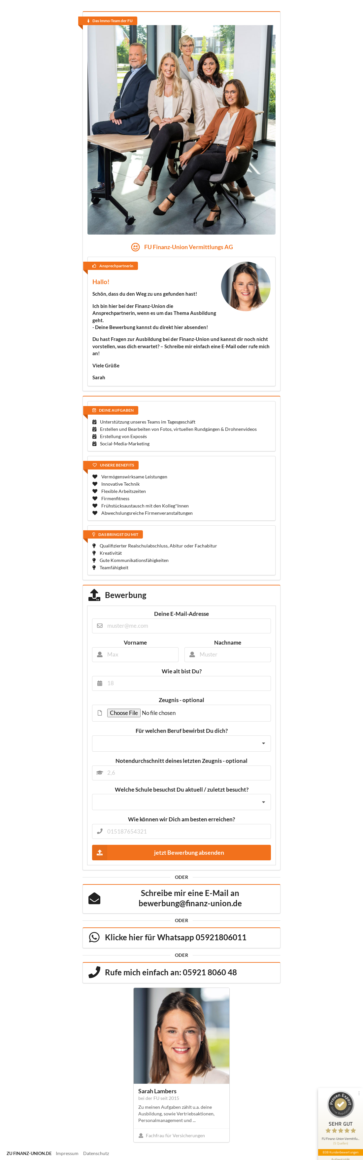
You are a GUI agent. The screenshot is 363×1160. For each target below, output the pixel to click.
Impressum (67, 1153)
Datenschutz (96, 1153)
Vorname (135, 642)
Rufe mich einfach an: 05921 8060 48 (171, 972)
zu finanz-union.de (29, 1153)
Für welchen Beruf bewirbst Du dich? (182, 731)
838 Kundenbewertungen (340, 1152)
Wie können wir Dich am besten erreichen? (181, 819)
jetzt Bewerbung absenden (158, 852)
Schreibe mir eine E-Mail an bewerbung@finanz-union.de (190, 898)
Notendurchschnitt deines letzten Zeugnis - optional (182, 761)
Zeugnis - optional (181, 700)
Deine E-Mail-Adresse (181, 614)
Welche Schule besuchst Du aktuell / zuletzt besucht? (181, 789)
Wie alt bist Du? (182, 671)
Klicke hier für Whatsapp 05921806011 (176, 937)
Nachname (227, 642)
